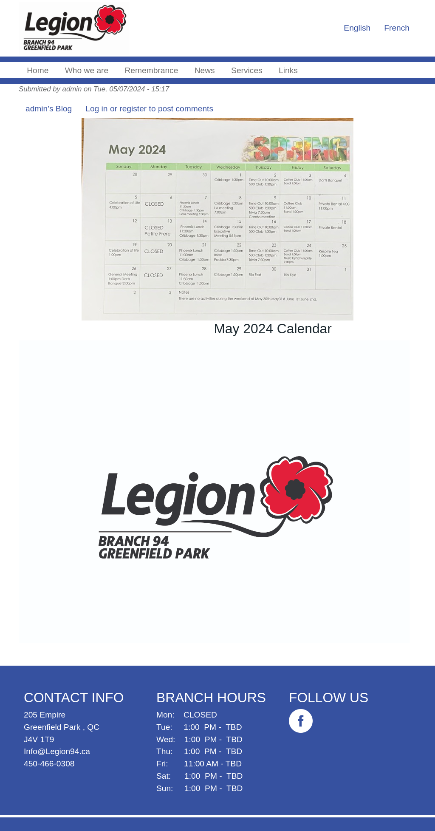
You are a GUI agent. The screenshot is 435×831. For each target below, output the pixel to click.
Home (37, 70)
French (397, 27)
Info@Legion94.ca (57, 751)
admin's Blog (48, 108)
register (133, 108)
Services (247, 70)
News (205, 70)
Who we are (86, 70)
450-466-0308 (49, 763)
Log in (96, 108)
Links (288, 70)
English (357, 27)
